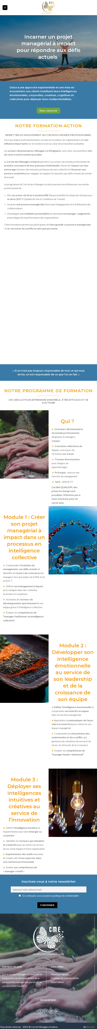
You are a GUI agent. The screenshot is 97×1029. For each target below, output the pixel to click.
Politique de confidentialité (65, 967)
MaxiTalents (57, 971)
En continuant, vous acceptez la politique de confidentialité (49, 885)
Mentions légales (60, 963)
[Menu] (5, 7)
